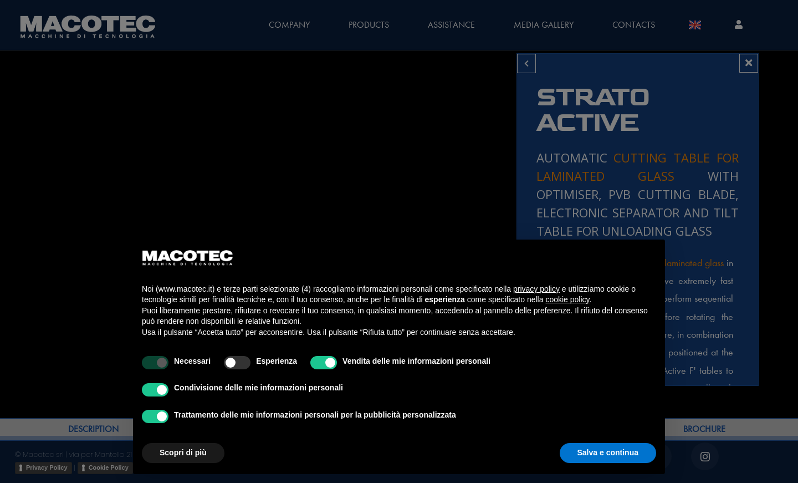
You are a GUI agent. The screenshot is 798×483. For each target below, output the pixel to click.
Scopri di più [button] (183, 452)
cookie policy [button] (567, 299)
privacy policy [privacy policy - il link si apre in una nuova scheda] (536, 288)
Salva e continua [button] (607, 452)
